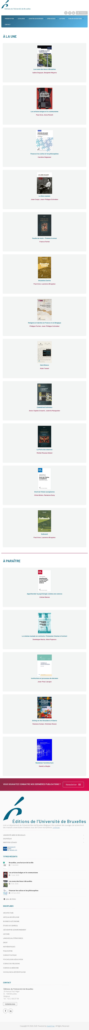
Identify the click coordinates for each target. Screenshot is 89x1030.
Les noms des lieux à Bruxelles (20, 881)
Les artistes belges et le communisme (23, 873)
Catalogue (21, 18)
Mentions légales (10, 842)
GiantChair (51, 1026)
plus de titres (9, 899)
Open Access (51, 18)
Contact (8, 24)
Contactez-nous (10, 1004)
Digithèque (7, 839)
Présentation (9, 18)
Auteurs (62, 18)
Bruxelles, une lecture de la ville (21, 863)
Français (82, 13)
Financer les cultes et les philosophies (23, 890)
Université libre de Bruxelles (14, 835)
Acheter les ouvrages (36, 18)
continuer (56, 827)
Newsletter (73, 784)
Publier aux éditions (75, 18)
